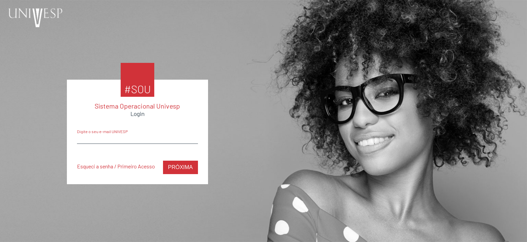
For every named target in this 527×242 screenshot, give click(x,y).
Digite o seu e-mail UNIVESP (102, 131)
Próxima (180, 167)
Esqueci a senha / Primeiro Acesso (116, 166)
